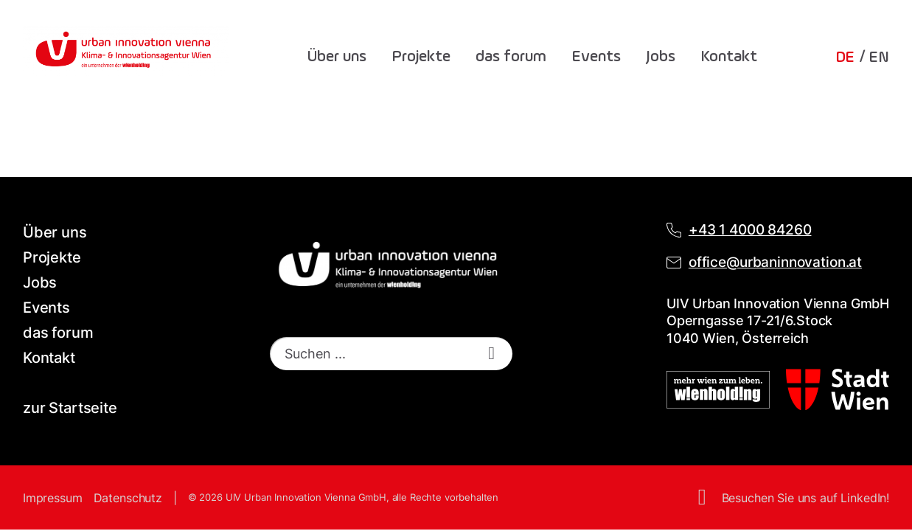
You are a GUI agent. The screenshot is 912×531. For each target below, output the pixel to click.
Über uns (336, 57)
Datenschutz (128, 497)
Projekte (420, 57)
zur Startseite (70, 408)
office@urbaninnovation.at (775, 262)
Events (596, 57)
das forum (511, 57)
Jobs (660, 57)
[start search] (492, 353)
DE (845, 57)
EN (879, 57)
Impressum (53, 497)
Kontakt (728, 57)
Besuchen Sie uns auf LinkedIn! (806, 497)
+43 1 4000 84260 (750, 229)
